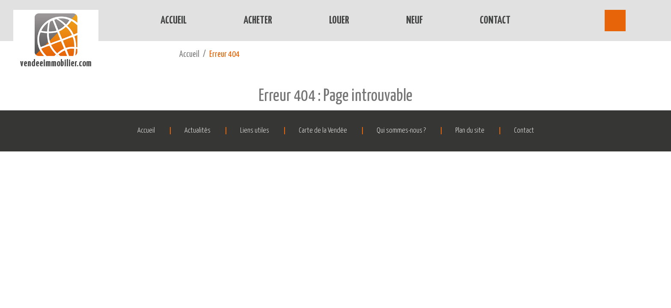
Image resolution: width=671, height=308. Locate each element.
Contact (495, 20)
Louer (339, 20)
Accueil (173, 20)
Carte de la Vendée (323, 130)
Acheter (257, 20)
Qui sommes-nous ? (401, 130)
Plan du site (469, 130)
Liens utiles (254, 130)
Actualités (197, 130)
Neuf (414, 20)
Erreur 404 (224, 54)
